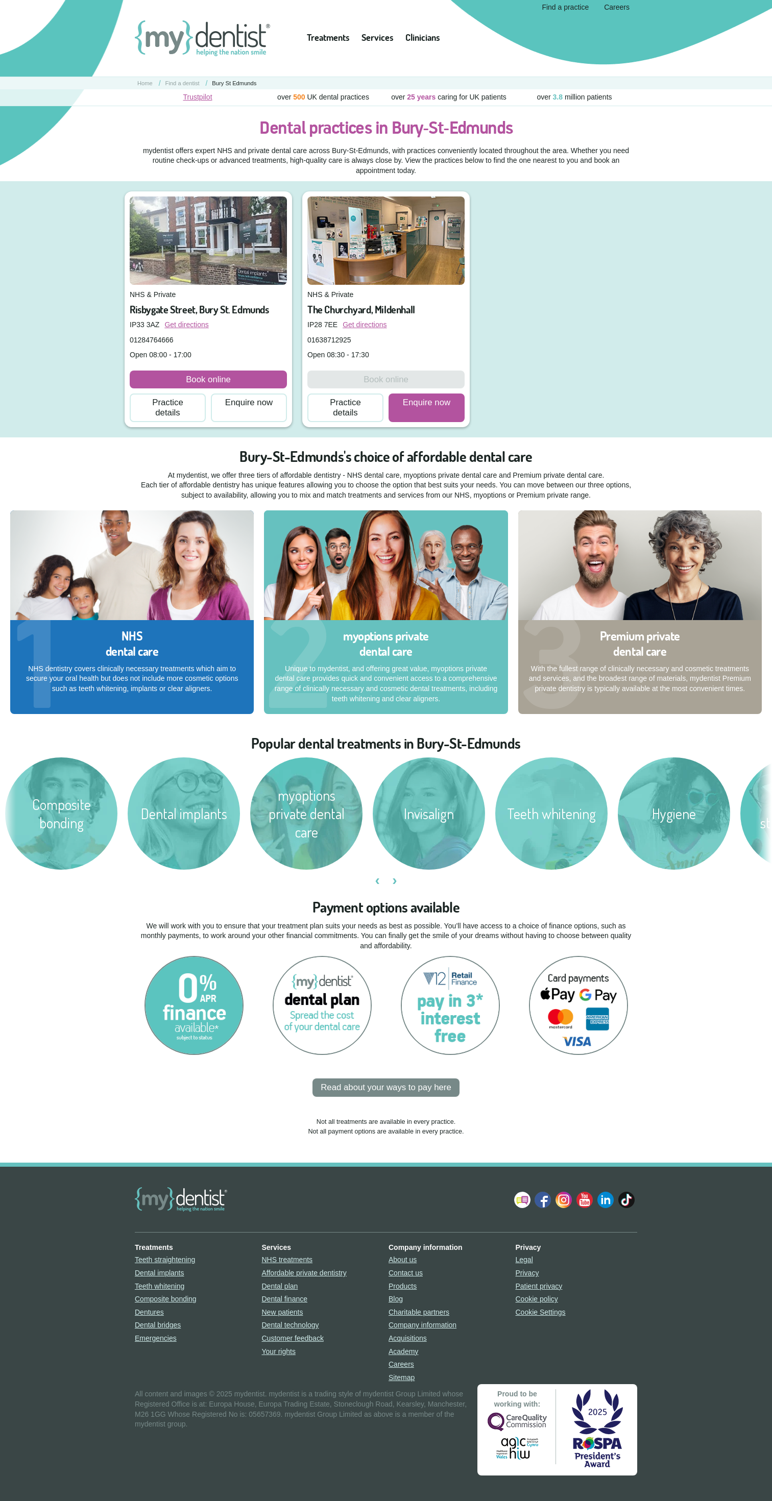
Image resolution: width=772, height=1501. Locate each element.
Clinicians (422, 37)
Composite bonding (166, 1299)
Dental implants (159, 1273)
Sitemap (402, 1377)
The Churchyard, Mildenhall (361, 309)
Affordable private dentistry (304, 1273)
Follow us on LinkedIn (605, 1200)
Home (145, 83)
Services (377, 37)
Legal (524, 1260)
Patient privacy (539, 1286)
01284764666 (152, 340)
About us (403, 1260)
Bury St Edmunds (234, 83)
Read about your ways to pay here (386, 1087)
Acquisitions (408, 1338)
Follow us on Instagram (564, 1200)
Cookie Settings (541, 1312)
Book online (208, 379)
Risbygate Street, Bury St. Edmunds (199, 309)
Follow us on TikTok (626, 1200)
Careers (617, 7)
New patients (282, 1312)
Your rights (279, 1351)
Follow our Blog (522, 1200)
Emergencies (156, 1338)
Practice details (167, 407)
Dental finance (285, 1299)
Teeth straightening (165, 1260)
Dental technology (290, 1325)
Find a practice (565, 7)
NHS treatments (287, 1260)
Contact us (406, 1273)
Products (403, 1286)
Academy (403, 1351)
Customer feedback (293, 1338)
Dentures (149, 1312)
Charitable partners (419, 1312)
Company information (422, 1325)
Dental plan (280, 1286)
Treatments (328, 37)
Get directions (186, 325)
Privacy (527, 1273)
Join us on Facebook (543, 1200)
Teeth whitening (159, 1286)
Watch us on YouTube (584, 1200)
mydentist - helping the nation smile (202, 38)
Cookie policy (537, 1299)
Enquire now (249, 402)
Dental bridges (158, 1325)
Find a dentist (182, 83)
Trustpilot (197, 97)
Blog (396, 1299)
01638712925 (329, 340)
